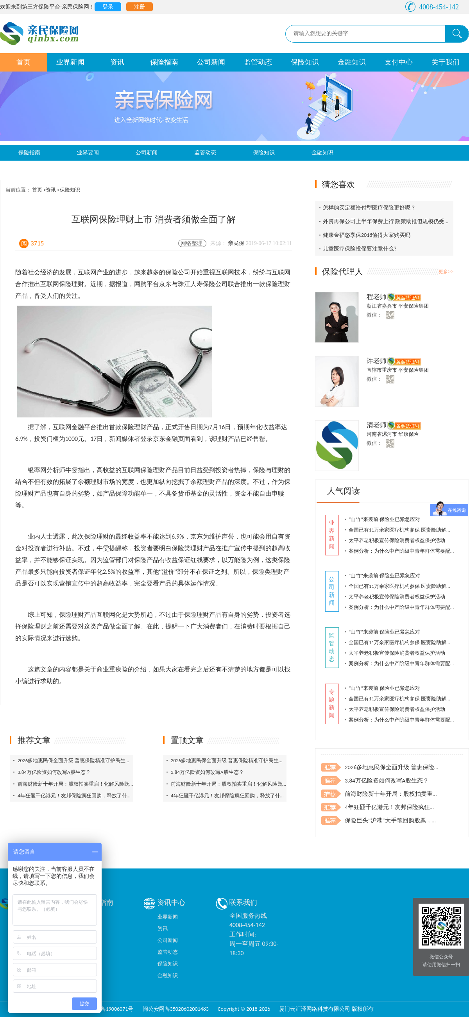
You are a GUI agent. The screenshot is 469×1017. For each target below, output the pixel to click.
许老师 (377, 361)
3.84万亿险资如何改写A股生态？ (54, 772)
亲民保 (237, 243)
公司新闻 (211, 62)
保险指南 (164, 62)
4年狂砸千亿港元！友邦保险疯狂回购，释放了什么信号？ (82, 796)
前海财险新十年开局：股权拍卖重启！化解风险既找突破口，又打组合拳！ (101, 784)
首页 (23, 62)
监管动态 (258, 62)
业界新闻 (70, 62)
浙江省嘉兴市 (382, 306)
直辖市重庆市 (382, 370)
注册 (139, 7)
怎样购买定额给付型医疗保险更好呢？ (369, 207)
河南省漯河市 (382, 434)
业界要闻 (88, 152)
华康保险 (408, 434)
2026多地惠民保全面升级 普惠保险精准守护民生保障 (77, 760)
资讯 (117, 62)
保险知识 (305, 62)
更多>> (446, 271)
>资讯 (50, 190)
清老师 (377, 425)
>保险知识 (68, 190)
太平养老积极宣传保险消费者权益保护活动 (397, 540)
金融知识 (352, 62)
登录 (107, 7)
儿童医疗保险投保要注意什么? (360, 248)
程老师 (377, 297)
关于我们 (445, 62)
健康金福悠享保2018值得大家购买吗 (366, 235)
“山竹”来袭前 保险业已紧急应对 (384, 519)
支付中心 (399, 62)
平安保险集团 (413, 306)
